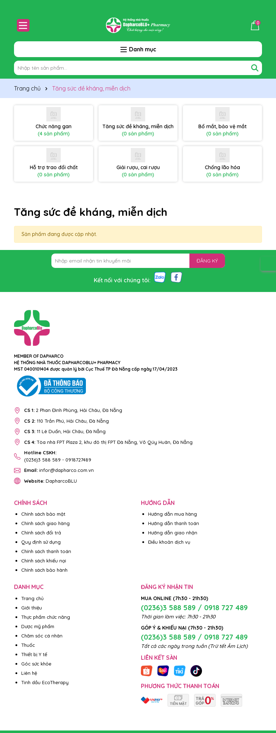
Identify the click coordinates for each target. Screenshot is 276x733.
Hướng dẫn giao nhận (172, 532)
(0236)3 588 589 (42, 460)
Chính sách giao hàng (45, 523)
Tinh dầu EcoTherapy (45, 682)
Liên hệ (29, 673)
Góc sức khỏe (36, 664)
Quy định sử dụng (41, 542)
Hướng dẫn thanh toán (173, 523)
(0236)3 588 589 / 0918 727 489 (194, 607)
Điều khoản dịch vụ (169, 542)
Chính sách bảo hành (44, 570)
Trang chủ (32, 598)
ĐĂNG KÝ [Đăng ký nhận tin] (207, 261)
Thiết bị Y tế (34, 654)
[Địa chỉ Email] (138, 261)
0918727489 (78, 460)
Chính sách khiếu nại (43, 560)
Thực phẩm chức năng (45, 617)
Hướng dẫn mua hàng (172, 514)
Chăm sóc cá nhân (42, 636)
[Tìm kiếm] (254, 67)
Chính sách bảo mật (43, 514)
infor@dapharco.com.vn (59, 470)
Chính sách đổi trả (41, 532)
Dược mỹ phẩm (37, 626)
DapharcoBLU (50, 481)
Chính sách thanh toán (46, 551)
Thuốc (28, 645)
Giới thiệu (31, 608)
